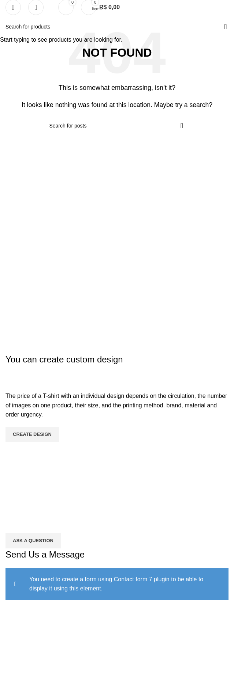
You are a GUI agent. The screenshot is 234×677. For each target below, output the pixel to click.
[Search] (36, 7)
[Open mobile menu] (13, 7)
